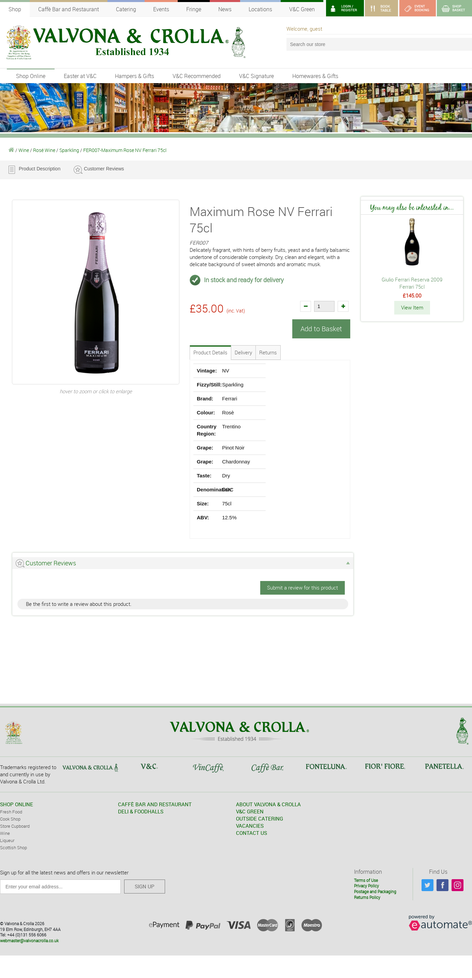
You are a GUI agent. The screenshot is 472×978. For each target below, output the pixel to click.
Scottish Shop (13, 847)
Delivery (243, 352)
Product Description (39, 168)
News (225, 9)
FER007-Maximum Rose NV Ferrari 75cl (124, 150)
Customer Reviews (104, 168)
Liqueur (7, 840)
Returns (268, 352)
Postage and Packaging (375, 891)
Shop (15, 9)
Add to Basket (321, 328)
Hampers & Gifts (134, 76)
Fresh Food (11, 812)
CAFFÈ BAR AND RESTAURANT (155, 804)
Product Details (210, 352)
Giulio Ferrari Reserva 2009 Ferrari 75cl (412, 283)
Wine (23, 150)
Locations (260, 9)
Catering (126, 9)
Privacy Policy (366, 885)
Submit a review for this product (302, 587)
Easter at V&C (80, 76)
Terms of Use (366, 880)
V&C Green (302, 9)
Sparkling (69, 150)
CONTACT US (251, 832)
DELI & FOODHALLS (140, 811)
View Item (412, 307)
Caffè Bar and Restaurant (68, 9)
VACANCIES (250, 825)
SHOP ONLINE (16, 804)
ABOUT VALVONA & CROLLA (268, 804)
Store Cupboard (15, 826)
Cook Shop (10, 819)
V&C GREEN (250, 811)
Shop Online (30, 76)
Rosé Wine (44, 150)
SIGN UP (144, 886)
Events (161, 9)
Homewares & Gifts (315, 76)
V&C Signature (256, 76)
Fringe (193, 9)
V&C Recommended (197, 76)
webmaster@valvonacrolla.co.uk (29, 940)
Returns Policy (367, 897)
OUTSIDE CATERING (259, 818)
